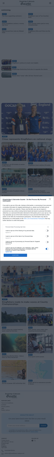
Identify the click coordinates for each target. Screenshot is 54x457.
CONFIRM (15, 255)
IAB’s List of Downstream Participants (34, 218)
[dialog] (27, 228)
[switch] (47, 231)
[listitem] (27, 227)
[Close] (50, 199)
